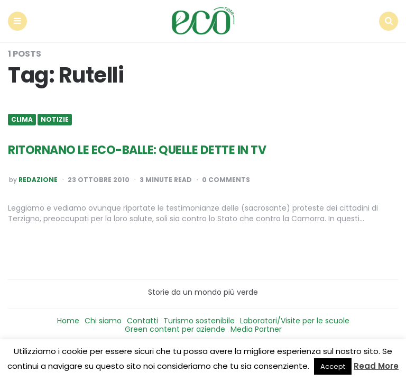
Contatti (142, 320)
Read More (376, 365)
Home (68, 320)
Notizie (55, 119)
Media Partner (256, 329)
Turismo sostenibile (199, 320)
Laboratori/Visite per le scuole (294, 320)
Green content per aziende (175, 329)
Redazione (38, 180)
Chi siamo (103, 320)
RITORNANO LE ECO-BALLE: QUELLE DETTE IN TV (137, 150)
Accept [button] (332, 366)
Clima (22, 119)
